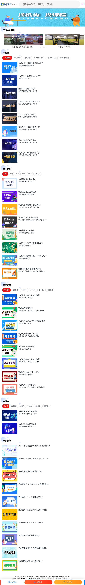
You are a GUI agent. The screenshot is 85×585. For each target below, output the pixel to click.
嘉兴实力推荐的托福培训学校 (30, 471)
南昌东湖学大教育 (24, 323)
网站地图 (55, 577)
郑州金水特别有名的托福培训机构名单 (33, 459)
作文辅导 (24, 290)
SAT (17, 174)
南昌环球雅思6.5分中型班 (28, 218)
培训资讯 (7, 441)
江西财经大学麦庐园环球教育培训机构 (31, 271)
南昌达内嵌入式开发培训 (28, 411)
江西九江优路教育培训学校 (27, 142)
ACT (23, 174)
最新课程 (48, 577)
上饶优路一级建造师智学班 (29, 101)
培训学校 (36, 577)
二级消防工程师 (38, 58)
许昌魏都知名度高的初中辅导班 (30, 561)
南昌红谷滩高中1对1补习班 (29, 372)
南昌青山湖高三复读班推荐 (29, 359)
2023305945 (24, 579)
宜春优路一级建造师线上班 (29, 127)
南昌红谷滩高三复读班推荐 (29, 295)
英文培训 (7, 169)
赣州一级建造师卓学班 (27, 89)
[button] (40, 47)
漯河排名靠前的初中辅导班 (29, 535)
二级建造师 (17, 58)
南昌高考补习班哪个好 (27, 385)
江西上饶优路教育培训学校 (27, 104)
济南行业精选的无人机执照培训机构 (32, 548)
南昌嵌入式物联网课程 (27, 424)
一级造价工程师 (51, 58)
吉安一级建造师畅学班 (27, 114)
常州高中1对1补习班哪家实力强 (30, 497)
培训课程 (30, 577)
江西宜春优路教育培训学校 (27, 129)
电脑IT (6, 401)
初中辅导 (41, 290)
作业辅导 (15, 290)
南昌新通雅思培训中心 (27, 179)
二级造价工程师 (64, 58)
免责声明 (67, 577)
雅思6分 (37, 174)
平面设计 (46, 406)
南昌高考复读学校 (25, 308)
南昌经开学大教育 (24, 349)
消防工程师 (27, 58)
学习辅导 (7, 285)
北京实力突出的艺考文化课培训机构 (32, 510)
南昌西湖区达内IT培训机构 (27, 414)
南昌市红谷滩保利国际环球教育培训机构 (32, 220)
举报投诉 (61, 577)
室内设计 (38, 406)
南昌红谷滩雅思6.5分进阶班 (29, 205)
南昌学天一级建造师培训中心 (30, 76)
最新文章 (42, 577)
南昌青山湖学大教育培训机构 (28, 362)
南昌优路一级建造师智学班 (29, 153)
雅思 (5, 174)
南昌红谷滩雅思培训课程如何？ (30, 243)
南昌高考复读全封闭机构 (28, 334)
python (30, 406)
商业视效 (14, 406)
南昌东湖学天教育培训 (26, 65)
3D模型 (22, 406)
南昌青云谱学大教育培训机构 (28, 336)
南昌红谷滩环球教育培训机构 (28, 207)
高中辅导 (50, 290)
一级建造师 (7, 58)
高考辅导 (6, 290)
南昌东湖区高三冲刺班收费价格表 (31, 321)
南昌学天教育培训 (24, 78)
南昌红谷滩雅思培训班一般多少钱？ (32, 256)
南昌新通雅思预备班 (26, 230)
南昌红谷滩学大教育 (25, 298)
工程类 (6, 53)
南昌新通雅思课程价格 (27, 192)
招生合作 (23, 577)
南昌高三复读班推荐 (26, 346)
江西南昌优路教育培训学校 (27, 155)
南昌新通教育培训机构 (26, 181)
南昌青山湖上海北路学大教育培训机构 (31, 310)
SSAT (29, 174)
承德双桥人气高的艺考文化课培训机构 (33, 484)
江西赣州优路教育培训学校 (27, 91)
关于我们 (17, 577)
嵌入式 (6, 406)
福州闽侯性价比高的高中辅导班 (30, 523)
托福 (11, 174)
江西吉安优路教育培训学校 (27, 117)
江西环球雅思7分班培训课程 (29, 269)
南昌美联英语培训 (24, 245)
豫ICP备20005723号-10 (35, 579)
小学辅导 (32, 290)
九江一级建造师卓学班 (27, 140)
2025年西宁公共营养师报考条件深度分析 (34, 446)
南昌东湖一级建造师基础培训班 (30, 63)
